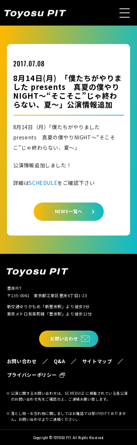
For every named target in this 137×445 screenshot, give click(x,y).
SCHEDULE (43, 182)
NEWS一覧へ (69, 211)
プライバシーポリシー (32, 374)
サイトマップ (97, 361)
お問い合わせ (64, 338)
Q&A (59, 361)
